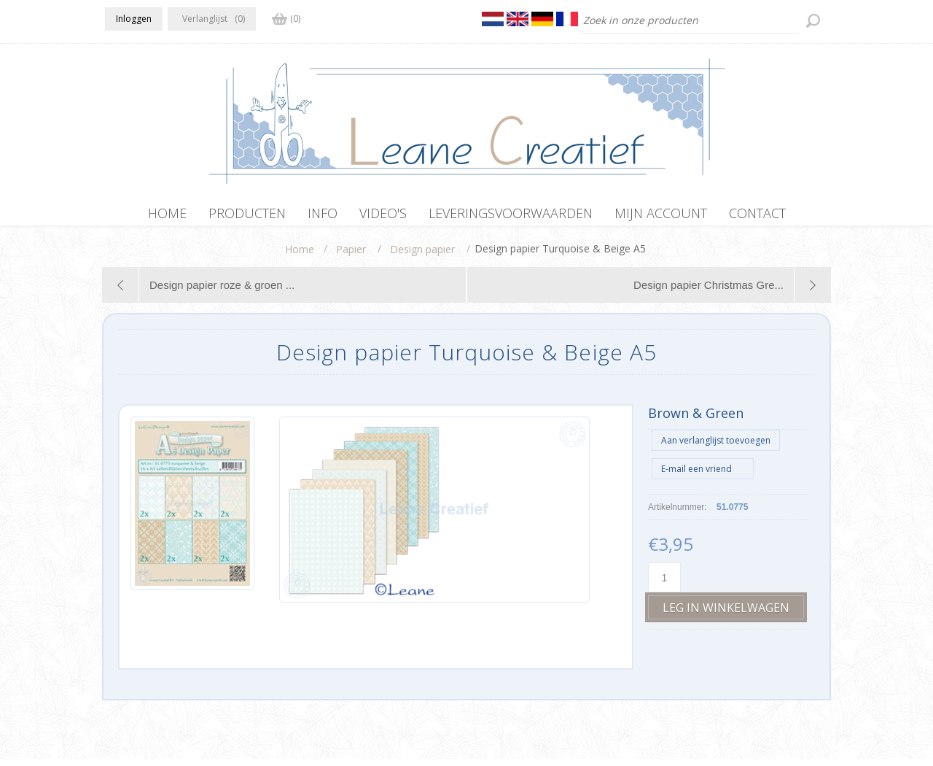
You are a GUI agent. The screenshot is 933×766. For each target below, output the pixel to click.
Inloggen (134, 18)
